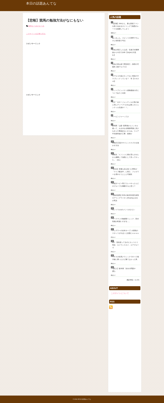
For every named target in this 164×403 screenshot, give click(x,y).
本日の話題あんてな (41, 3)
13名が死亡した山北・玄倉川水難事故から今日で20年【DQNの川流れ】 (125, 52)
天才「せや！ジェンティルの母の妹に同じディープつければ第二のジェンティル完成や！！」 (125, 104)
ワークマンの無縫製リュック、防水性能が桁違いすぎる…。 (125, 220)
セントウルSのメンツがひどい (123, 210)
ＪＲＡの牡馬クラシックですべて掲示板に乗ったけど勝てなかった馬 (125, 258)
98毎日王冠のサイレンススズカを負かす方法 (125, 144)
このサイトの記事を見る (36, 34)
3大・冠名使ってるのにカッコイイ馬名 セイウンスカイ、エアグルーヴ (125, 245)
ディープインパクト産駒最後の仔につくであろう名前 (125, 91)
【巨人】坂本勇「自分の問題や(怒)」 (124, 270)
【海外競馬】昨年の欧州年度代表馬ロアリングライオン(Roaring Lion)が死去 (125, 197)
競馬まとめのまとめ (36, 26)
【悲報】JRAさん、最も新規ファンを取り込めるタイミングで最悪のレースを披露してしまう (125, 26)
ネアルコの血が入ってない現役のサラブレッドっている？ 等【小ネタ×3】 (125, 78)
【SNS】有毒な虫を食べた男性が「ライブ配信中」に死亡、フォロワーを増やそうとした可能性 (125, 171)
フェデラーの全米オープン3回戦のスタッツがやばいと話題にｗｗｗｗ (125, 232)
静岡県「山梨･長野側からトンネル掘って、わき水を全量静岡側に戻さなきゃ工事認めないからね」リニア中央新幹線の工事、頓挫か (125, 130)
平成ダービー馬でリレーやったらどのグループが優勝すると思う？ (125, 184)
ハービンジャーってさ (120, 116)
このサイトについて (120, 293)
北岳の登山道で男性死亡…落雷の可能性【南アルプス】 (125, 65)
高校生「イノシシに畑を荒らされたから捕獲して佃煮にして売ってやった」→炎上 (125, 157)
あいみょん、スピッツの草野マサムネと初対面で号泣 (125, 39)
